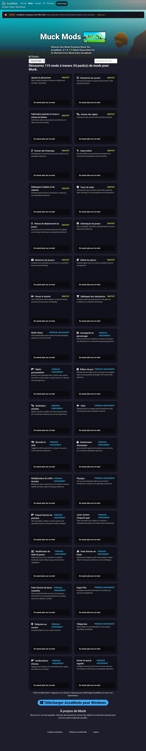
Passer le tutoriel (41, 296)
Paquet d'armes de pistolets (41, 516)
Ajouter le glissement (41, 77)
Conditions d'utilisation (55, 732)
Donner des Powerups (43, 150)
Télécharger (62, 4)
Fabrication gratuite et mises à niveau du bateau (45, 115)
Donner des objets (87, 114)
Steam (34, 56)
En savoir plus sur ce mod (44, 102)
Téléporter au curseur (39, 625)
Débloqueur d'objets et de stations (43, 188)
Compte (38, 3)
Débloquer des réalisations (91, 296)
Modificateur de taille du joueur (40, 553)
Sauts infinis (84, 150)
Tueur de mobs (85, 187)
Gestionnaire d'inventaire (84, 443)
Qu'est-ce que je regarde (84, 662)
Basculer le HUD (38, 443)
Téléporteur (82, 624)
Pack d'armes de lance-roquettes (42, 589)
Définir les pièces (86, 260)
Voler (81, 405)
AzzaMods (10, 3)
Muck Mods (21, 7)
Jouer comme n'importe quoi (83, 516)
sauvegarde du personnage (85, 334)
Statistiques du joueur (88, 223)
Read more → (102, 15)
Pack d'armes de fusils (86, 553)
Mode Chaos (37, 332)
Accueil (23, 3)
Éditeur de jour (85, 369)
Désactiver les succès (88, 78)
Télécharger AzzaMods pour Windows (73, 702)
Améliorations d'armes (39, 662)
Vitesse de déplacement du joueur (45, 225)
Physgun (81, 478)
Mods (30, 3)
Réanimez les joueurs (43, 260)
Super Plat (81, 587)
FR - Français (48, 3)
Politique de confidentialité (78, 732)
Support (96, 732)
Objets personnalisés (37, 371)
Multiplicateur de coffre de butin (42, 480)
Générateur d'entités (38, 407)
